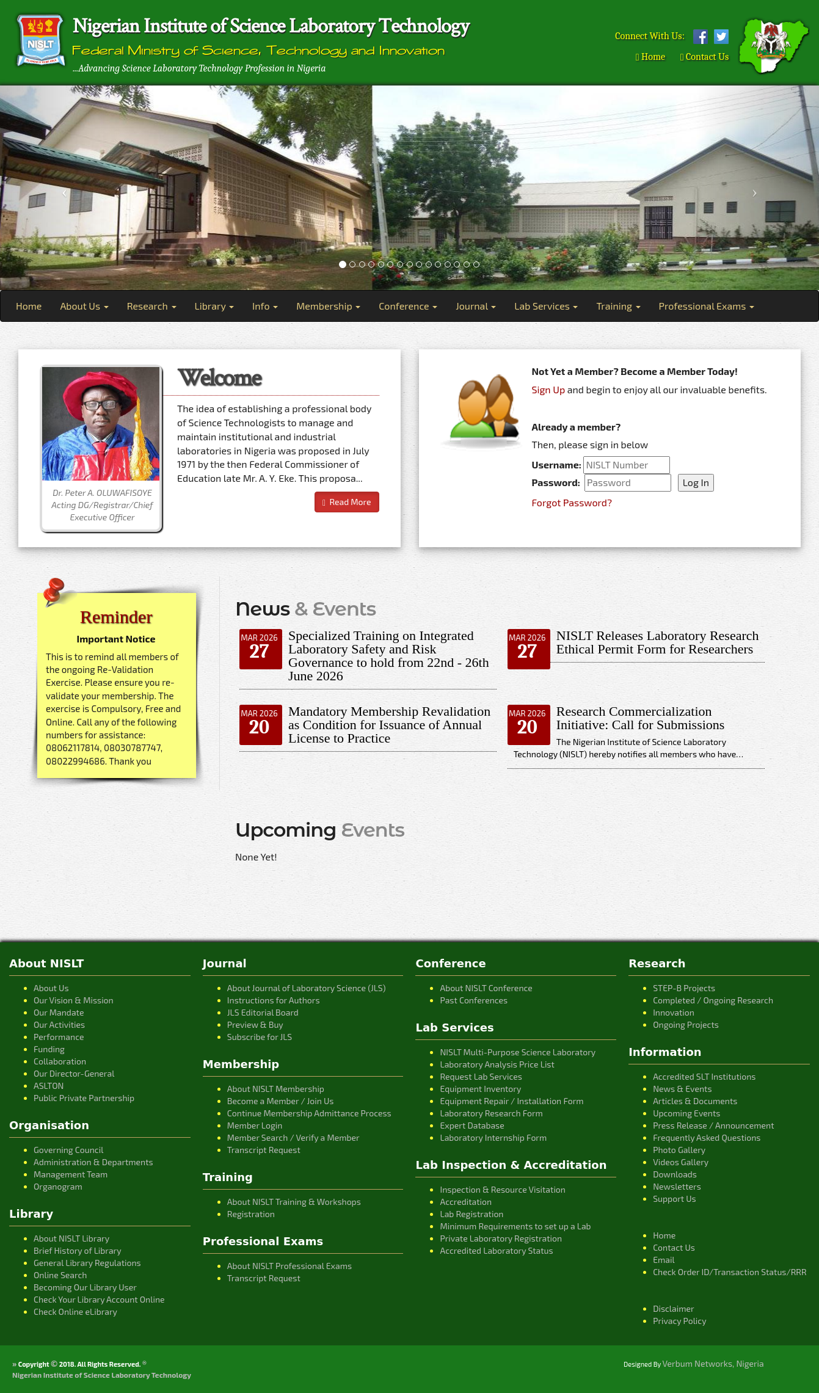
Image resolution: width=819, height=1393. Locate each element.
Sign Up (549, 389)
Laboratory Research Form (491, 1113)
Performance (59, 1036)
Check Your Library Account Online (99, 1299)
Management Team (70, 1174)
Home (650, 56)
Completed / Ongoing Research (713, 1000)
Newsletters (677, 1186)
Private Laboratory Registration (501, 1238)
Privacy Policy (679, 1320)
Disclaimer (673, 1308)
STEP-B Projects (684, 988)
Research (152, 305)
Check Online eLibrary (75, 1311)
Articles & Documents (695, 1101)
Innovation (673, 1012)
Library (215, 305)
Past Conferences (474, 1000)
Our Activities (59, 1024)
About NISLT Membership (275, 1088)
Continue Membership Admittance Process (309, 1113)
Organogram (58, 1186)
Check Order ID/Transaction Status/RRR (730, 1272)
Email (663, 1259)
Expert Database (472, 1125)
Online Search (60, 1275)
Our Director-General (74, 1073)
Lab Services (546, 305)
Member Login (255, 1125)
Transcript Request (263, 1149)
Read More (346, 501)
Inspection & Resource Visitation (502, 1189)
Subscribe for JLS (259, 1036)
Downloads (675, 1174)
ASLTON (49, 1085)
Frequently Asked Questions (706, 1137)
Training (618, 305)
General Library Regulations (87, 1262)
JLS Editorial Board (263, 1012)
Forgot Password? (572, 502)
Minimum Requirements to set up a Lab (515, 1226)
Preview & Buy (255, 1024)
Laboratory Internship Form (493, 1137)
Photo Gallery (679, 1149)
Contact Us (704, 56)
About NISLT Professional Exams (289, 1265)
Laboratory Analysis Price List (497, 1064)
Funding (49, 1049)
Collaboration (60, 1061)
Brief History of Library (78, 1250)
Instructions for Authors (273, 1000)
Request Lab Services (481, 1076)
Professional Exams (706, 305)
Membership (328, 305)
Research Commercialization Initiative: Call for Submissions (640, 718)
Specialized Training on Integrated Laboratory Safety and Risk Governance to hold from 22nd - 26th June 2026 (388, 655)
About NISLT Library (71, 1238)
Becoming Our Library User (85, 1287)
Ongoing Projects (686, 1024)
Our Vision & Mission (74, 1000)
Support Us (674, 1198)
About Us (84, 305)
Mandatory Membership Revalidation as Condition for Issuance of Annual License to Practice (389, 725)
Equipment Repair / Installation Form (511, 1101)
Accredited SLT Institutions (704, 1076)
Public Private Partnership (84, 1098)
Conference (408, 305)
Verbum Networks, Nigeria (713, 1363)
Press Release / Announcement (713, 1125)
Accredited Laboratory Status (496, 1250)
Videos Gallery (680, 1162)
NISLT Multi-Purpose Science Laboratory (517, 1052)
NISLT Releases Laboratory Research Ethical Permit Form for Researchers (657, 642)
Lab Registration (471, 1214)
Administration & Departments (93, 1162)
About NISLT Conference (486, 988)
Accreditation (466, 1201)
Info (265, 305)
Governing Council (68, 1149)
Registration (251, 1214)
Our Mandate (59, 1012)
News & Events (682, 1088)
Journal (476, 305)
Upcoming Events (686, 1113)
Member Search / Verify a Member (293, 1137)
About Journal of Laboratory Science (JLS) (306, 988)
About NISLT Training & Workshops (294, 1201)
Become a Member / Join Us (280, 1101)
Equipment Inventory (480, 1088)
